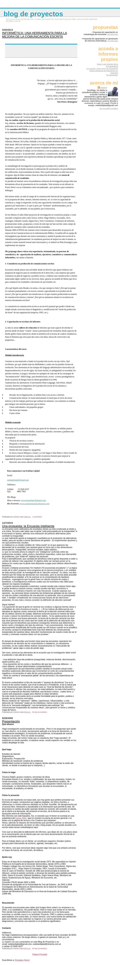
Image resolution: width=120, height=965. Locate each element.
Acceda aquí (112, 34)
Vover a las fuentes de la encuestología (107, 65)
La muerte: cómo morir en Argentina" (102, 68)
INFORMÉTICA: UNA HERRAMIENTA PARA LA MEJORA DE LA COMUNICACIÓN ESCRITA (34, 34)
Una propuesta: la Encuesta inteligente (28, 526)
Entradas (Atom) (22, 960)
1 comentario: (37, 517)
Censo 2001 (21, 818)
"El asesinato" (112, 75)
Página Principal (39, 954)
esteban (103, 88)
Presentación (11, 721)
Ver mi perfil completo (108, 108)
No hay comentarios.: (40, 712)
